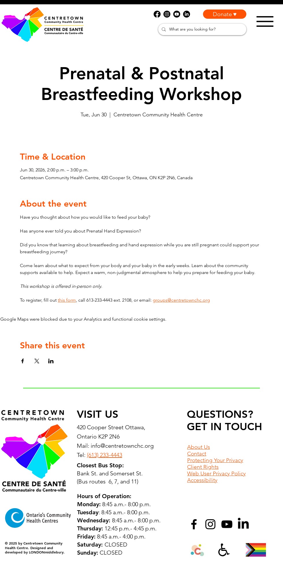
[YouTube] (227, 524)
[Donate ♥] (224, 14)
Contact (196, 453)
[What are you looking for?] (201, 29)
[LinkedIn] (243, 524)
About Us (198, 447)
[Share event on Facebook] (22, 361)
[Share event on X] (37, 361)
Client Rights (203, 467)
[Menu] (265, 21)
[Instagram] (210, 524)
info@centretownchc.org (122, 445)
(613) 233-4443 (104, 454)
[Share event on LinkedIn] (51, 361)
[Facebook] (194, 524)
